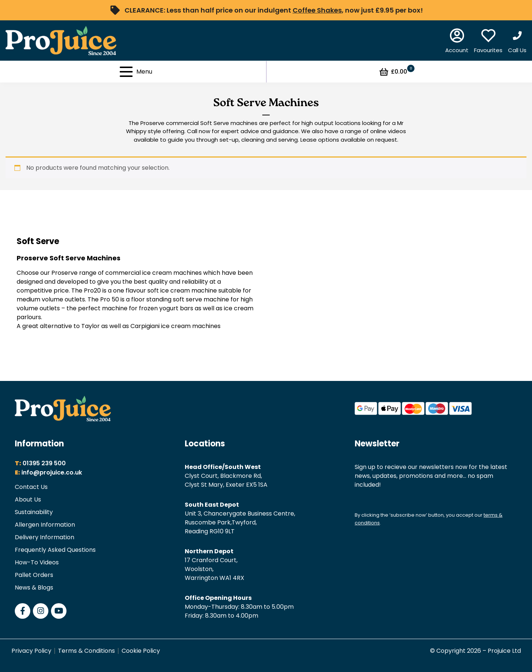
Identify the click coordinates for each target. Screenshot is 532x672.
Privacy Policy (31, 650)
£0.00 (397, 72)
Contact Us (31, 487)
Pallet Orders (34, 575)
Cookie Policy (141, 650)
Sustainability (34, 512)
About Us (28, 499)
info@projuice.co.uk (51, 472)
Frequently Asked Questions (55, 550)
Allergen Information (45, 524)
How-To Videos (37, 562)
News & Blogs (34, 587)
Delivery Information (44, 537)
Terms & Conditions (86, 650)
